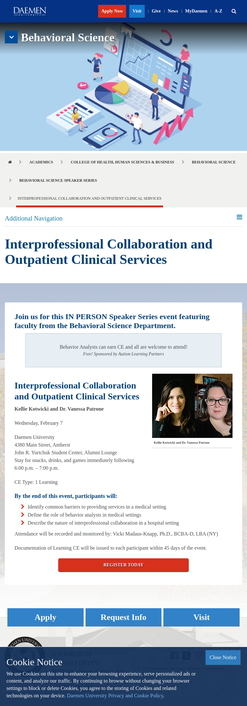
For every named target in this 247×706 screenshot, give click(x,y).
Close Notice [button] (223, 657)
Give (156, 11)
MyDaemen (196, 11)
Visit (137, 11)
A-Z (218, 11)
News (173, 11)
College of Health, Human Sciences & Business (122, 162)
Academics (41, 162)
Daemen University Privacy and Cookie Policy (115, 695)
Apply (45, 617)
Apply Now (112, 11)
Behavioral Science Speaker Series (58, 180)
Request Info (123, 617)
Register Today (124, 564)
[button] (233, 11)
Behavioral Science (214, 162)
